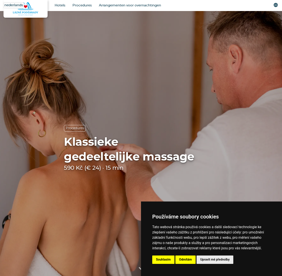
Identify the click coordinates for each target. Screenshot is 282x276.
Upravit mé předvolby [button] (215, 259)
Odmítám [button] (185, 259)
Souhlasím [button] (163, 259)
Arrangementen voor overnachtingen (130, 5)
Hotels (60, 5)
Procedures (82, 5)
